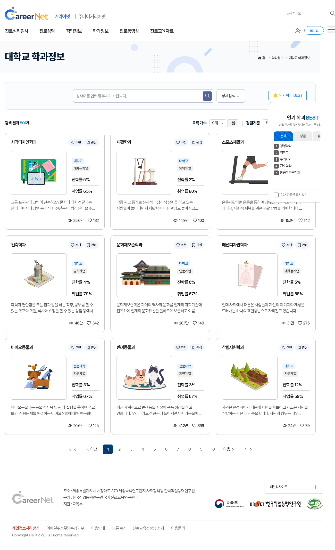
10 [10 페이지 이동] (213, 449)
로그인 (314, 30)
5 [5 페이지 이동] (154, 449)
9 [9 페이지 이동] (201, 449)
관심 (93, 142)
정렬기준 (253, 123)
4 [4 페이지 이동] (143, 449)
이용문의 (178, 528)
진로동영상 (129, 31)
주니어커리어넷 (91, 16)
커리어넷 (62, 16)
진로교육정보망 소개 (148, 528)
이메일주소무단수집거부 (65, 528)
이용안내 (98, 528)
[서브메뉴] (331, 29)
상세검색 (228, 95)
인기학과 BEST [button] (290, 95)
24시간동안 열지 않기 (294, 195)
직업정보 (74, 31)
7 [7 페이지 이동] (178, 449)
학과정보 (100, 31)
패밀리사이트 (278, 487)
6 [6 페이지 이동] (166, 449)
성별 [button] (303, 136)
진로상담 (47, 31)
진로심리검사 (16, 31)
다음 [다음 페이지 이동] (229, 449)
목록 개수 (199, 123)
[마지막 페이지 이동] (248, 449)
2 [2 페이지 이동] (119, 449)
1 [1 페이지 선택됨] (108, 449)
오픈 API (118, 528)
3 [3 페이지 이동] (131, 449)
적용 (233, 123)
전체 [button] (283, 136)
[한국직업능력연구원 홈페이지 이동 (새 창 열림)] (275, 504)
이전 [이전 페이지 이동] (91, 449)
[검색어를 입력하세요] (307, 13)
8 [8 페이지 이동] (189, 449)
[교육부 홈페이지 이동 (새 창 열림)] (229, 504)
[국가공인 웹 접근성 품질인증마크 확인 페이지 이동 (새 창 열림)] (315, 504)
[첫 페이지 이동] (72, 449)
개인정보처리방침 (25, 528)
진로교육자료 (161, 31)
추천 (78, 142)
